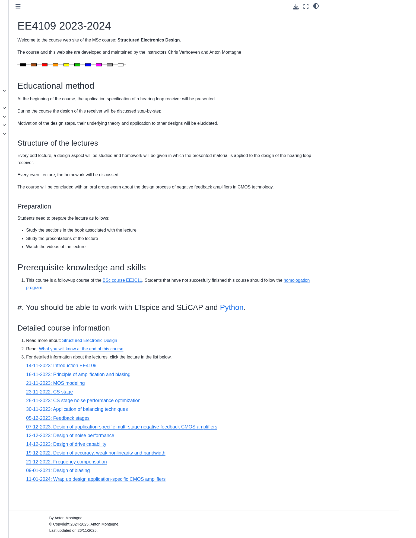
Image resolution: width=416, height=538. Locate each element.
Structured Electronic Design (174, 363)
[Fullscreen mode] (306, 6)
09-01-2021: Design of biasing (142, 493)
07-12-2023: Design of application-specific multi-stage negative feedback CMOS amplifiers (206, 450)
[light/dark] (316, 5)
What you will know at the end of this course (165, 371)
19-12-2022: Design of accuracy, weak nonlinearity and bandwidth (180, 476)
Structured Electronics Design (50, 65)
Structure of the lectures (355, 24)
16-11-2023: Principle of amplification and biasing (163, 397)
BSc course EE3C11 (207, 294)
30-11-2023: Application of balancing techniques (161, 432)
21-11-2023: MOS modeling (140, 406)
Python (114, 330)
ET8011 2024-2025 (41, 99)
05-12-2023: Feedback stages (142, 441)
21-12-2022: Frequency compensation (151, 485)
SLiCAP (31, 82)
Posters (30, 151)
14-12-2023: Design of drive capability (151, 467)
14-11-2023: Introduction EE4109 (146, 388)
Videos (30, 159)
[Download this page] (296, 6)
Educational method (348, 16)
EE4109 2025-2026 (41, 90)
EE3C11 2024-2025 (41, 116)
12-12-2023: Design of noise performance (155, 458)
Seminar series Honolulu (45, 134)
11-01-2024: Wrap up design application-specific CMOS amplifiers (180, 502)
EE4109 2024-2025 (41, 125)
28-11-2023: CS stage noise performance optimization (168, 423)
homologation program (188, 301)
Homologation (36, 108)
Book (28, 73)
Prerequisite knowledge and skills (359, 32)
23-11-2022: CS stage (134, 415)
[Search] (55, 44)
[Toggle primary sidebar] (103, 6)
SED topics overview (42, 142)
